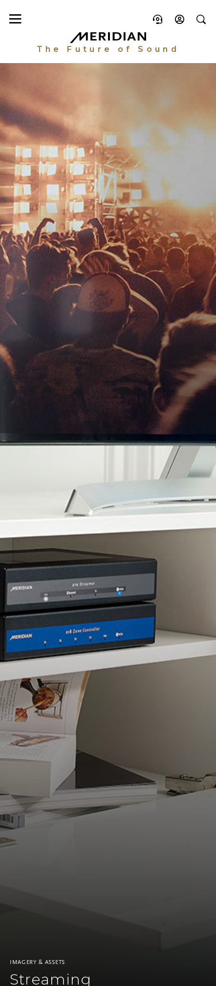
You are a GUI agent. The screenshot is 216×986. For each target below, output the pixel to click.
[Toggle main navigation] (14, 18)
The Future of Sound (108, 49)
